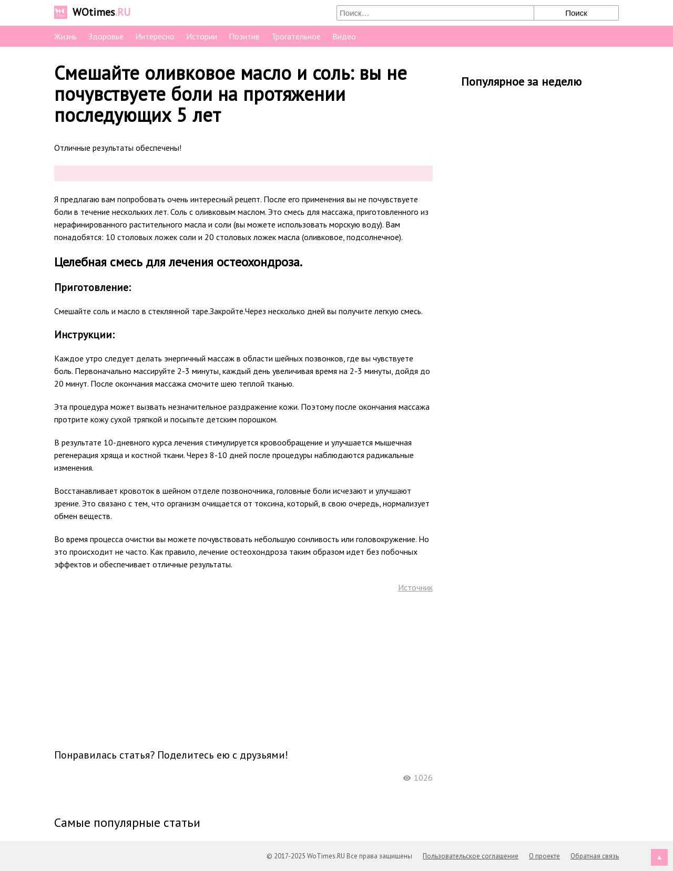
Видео (344, 36)
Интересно (155, 36)
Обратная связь (594, 856)
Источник (415, 587)
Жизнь (65, 36)
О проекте (544, 856)
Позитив (244, 36)
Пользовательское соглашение (470, 856)
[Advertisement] (243, 669)
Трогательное (296, 36)
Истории (201, 36)
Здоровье (106, 36)
